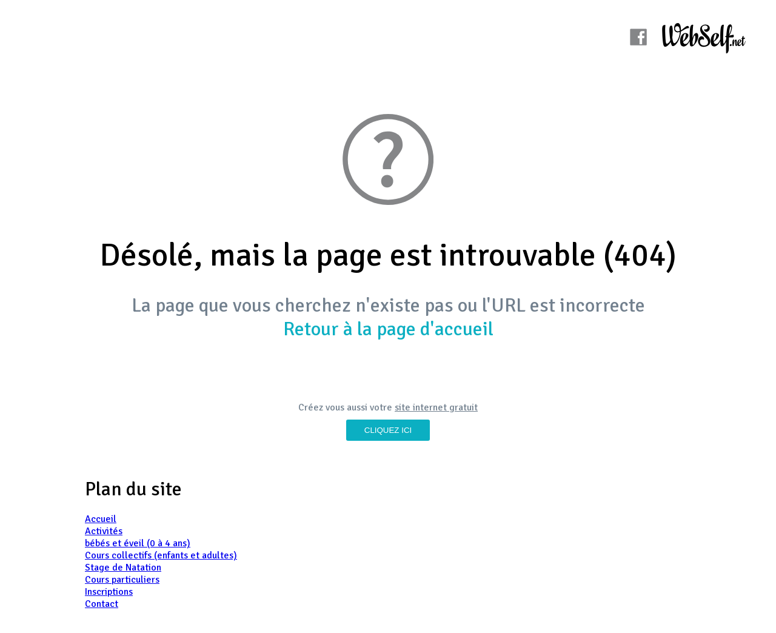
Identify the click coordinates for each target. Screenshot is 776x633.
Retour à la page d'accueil (388, 329)
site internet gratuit (436, 407)
